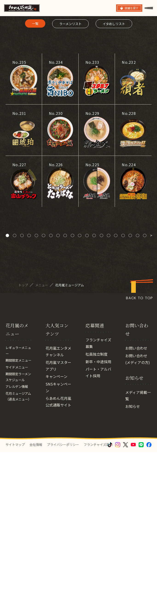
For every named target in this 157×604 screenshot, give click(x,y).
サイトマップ (15, 596)
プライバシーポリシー (63, 596)
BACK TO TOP (139, 423)
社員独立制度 (97, 493)
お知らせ (132, 545)
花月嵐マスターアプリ (58, 505)
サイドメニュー (18, 515)
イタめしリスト (114, 149)
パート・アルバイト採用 (98, 511)
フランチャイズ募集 (98, 482)
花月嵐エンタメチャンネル (58, 491)
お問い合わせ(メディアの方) (137, 498)
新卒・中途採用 (98, 500)
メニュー (42, 410)
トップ (23, 410)
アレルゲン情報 (18, 537)
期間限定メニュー (18, 505)
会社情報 (35, 596)
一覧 (35, 148)
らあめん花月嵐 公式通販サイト (58, 541)
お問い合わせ (136, 487)
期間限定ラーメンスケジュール (18, 526)
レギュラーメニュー (18, 491)
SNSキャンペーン (58, 526)
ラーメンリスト (70, 149)
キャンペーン (56, 515)
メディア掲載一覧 (138, 534)
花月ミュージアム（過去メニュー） (18, 551)
